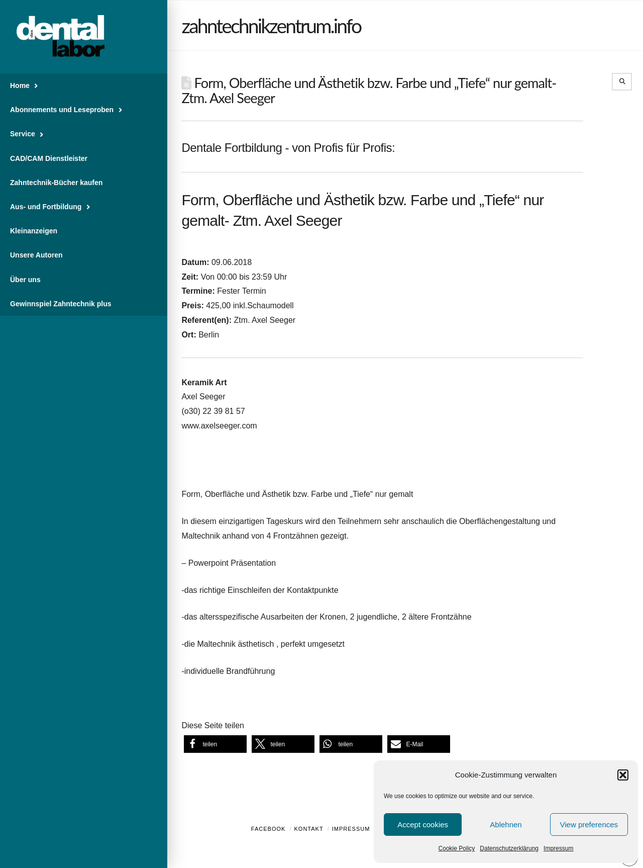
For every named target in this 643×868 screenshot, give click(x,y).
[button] (623, 775)
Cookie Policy (457, 848)
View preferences (589, 824)
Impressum (558, 848)
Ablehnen (505, 824)
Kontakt (309, 829)
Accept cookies (422, 824)
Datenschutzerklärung (509, 848)
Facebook (268, 829)
